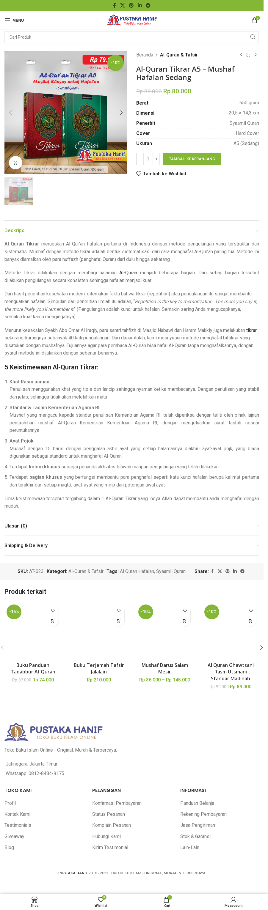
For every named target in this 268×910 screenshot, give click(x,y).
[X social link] (122, 5)
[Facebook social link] (114, 5)
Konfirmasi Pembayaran (117, 753)
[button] (10, 113)
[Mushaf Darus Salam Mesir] (164, 605)
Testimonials (17, 775)
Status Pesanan (108, 764)
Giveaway (14, 786)
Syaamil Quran (171, 571)
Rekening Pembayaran (203, 764)
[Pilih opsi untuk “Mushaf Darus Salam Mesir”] (185, 621)
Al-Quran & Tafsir (179, 55)
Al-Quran (128, 272)
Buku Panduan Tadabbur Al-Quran (33, 624)
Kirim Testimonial (110, 797)
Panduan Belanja (197, 753)
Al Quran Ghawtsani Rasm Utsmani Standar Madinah (231, 622)
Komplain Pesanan (111, 775)
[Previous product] (241, 55)
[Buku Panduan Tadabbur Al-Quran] (33, 609)
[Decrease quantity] (140, 159)
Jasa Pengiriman (197, 775)
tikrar (251, 330)
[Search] (131, 37)
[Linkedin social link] (140, 5)
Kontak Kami (17, 764)
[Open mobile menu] (14, 20)
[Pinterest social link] (131, 5)
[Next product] (255, 55)
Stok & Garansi (195, 786)
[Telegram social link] (148, 5)
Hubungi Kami (106, 786)
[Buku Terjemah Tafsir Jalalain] (99, 605)
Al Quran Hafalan (137, 571)
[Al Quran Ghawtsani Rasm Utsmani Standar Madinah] (230, 605)
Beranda (144, 55)
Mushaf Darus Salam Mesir (165, 618)
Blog (9, 797)
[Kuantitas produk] (148, 159)
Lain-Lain (189, 797)
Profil (10, 753)
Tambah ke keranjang (192, 159)
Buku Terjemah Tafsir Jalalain (99, 618)
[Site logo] (132, 20)
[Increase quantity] (156, 159)
